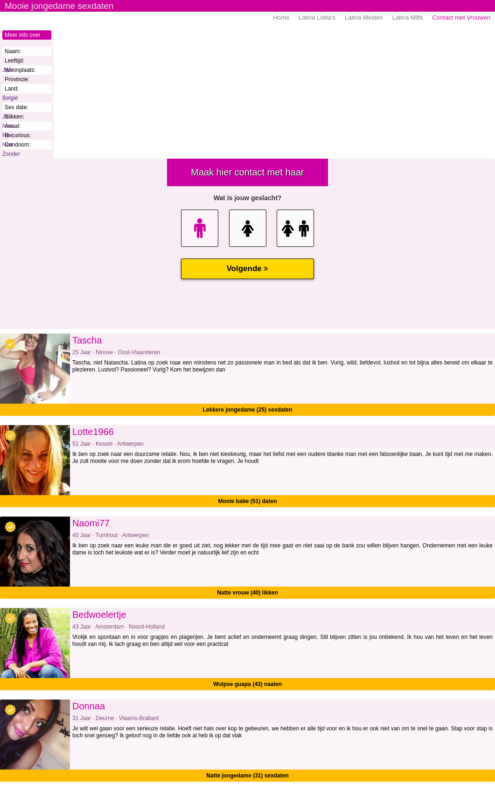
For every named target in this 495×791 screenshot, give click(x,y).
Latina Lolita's (317, 17)
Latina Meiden (364, 17)
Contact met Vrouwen (461, 17)
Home (281, 17)
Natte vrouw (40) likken (247, 592)
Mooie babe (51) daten (247, 501)
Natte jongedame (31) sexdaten (247, 775)
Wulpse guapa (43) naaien (247, 684)
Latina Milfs (407, 17)
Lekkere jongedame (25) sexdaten (247, 409)
